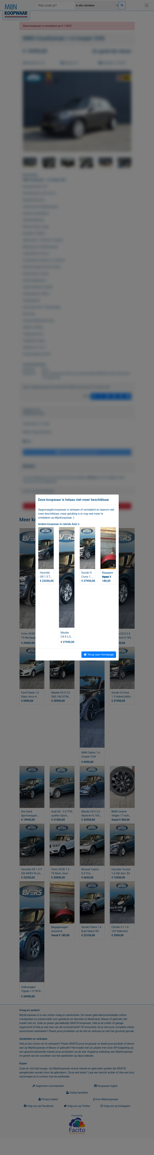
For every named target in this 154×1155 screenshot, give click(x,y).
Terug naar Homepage (99, 654)
